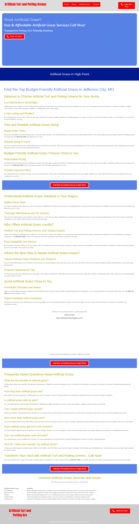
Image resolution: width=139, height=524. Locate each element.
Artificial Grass (84, 4)
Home (66, 4)
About (74, 4)
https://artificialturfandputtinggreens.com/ (69, 318)
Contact (96, 4)
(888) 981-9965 (21, 137)
